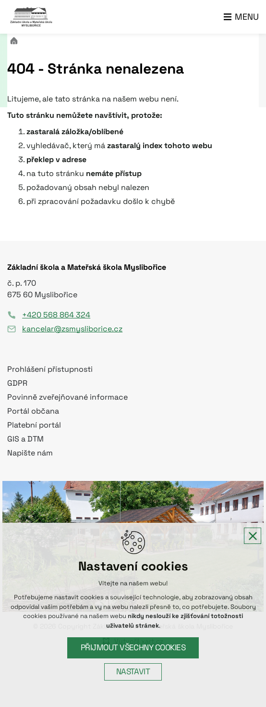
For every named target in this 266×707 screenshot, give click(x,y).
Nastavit (133, 671)
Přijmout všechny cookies (133, 647)
